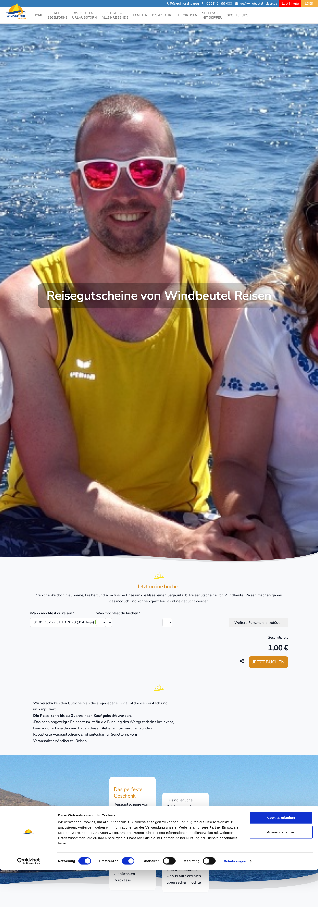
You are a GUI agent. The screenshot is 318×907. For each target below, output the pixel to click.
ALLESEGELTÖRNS (57, 15)
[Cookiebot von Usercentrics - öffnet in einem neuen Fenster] (28, 898)
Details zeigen (235, 898)
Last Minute (290, 3)
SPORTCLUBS (237, 15)
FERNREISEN (187, 15)
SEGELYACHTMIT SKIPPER (212, 15)
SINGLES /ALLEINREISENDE (115, 15)
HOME (38, 15)
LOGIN (309, 3)
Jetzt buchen (268, 662)
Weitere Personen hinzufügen (258, 622)
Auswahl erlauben (281, 869)
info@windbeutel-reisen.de (258, 3)
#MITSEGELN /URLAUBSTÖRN (84, 15)
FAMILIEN (140, 15)
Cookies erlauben (281, 855)
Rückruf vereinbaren (184, 3)
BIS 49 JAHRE (162, 15)
